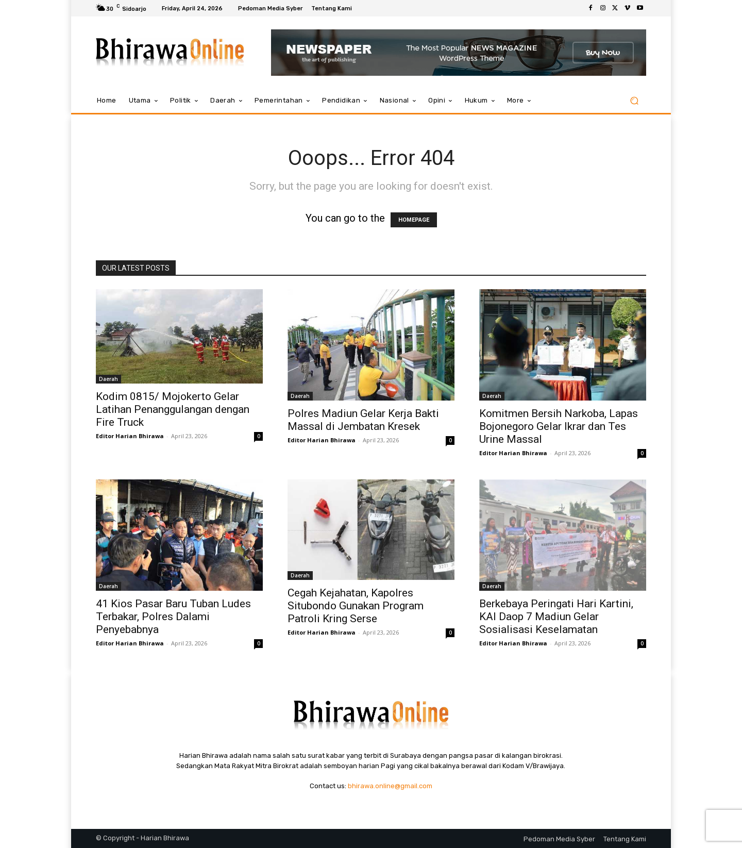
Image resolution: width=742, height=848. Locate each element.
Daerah (108, 379)
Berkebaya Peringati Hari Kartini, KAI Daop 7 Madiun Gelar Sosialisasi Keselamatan (556, 616)
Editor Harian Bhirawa (130, 436)
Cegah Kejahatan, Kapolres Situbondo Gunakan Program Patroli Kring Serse (356, 606)
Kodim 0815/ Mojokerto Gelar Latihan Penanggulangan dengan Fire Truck (172, 409)
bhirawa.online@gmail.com (390, 786)
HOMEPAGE (413, 220)
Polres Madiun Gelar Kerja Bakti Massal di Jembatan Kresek (363, 420)
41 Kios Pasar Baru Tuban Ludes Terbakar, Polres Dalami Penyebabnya (173, 616)
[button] (634, 101)
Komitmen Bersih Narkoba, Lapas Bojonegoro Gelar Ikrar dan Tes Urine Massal (558, 426)
